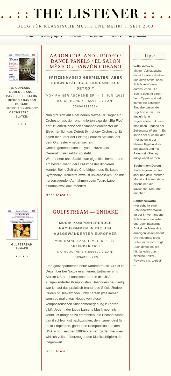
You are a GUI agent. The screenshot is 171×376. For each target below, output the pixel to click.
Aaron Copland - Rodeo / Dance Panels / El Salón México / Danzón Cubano (85, 61)
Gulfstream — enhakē (85, 212)
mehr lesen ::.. (59, 195)
